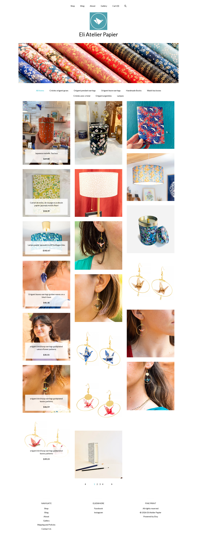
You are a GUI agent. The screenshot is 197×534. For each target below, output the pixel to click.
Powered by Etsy (150, 516)
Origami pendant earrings (85, 90)
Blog (82, 6)
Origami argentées (104, 96)
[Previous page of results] (85, 484)
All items (40, 90)
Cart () (115, 6)
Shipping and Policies (46, 524)
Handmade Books (134, 90)
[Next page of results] (111, 484)
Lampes (120, 96)
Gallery (104, 6)
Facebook (98, 508)
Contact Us (46, 529)
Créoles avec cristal (81, 96)
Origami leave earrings (111, 90)
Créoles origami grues (59, 90)
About (92, 6)
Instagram (98, 512)
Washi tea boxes (154, 90)
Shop (73, 6)
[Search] (125, 6)
